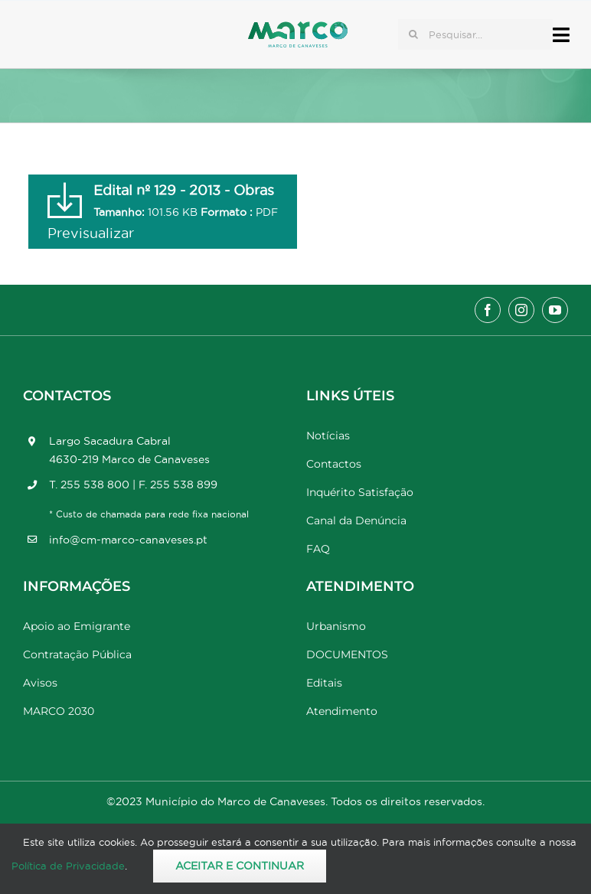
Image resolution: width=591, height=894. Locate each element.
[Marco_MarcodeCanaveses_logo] (298, 28)
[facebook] (488, 310)
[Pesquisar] (413, 34)
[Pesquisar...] (475, 34)
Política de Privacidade (68, 865)
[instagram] (521, 310)
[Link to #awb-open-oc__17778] (561, 34)
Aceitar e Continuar (239, 866)
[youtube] (555, 310)
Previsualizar (90, 233)
